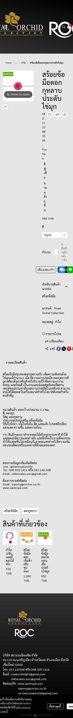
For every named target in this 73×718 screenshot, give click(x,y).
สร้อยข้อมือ (11, 511)
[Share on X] (64, 349)
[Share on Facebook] (58, 349)
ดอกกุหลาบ (30, 511)
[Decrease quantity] (54, 252)
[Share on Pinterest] (69, 349)
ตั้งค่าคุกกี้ (55, 706)
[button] (63, 26)
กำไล (23, 62)
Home (9, 62)
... (16, 62)
